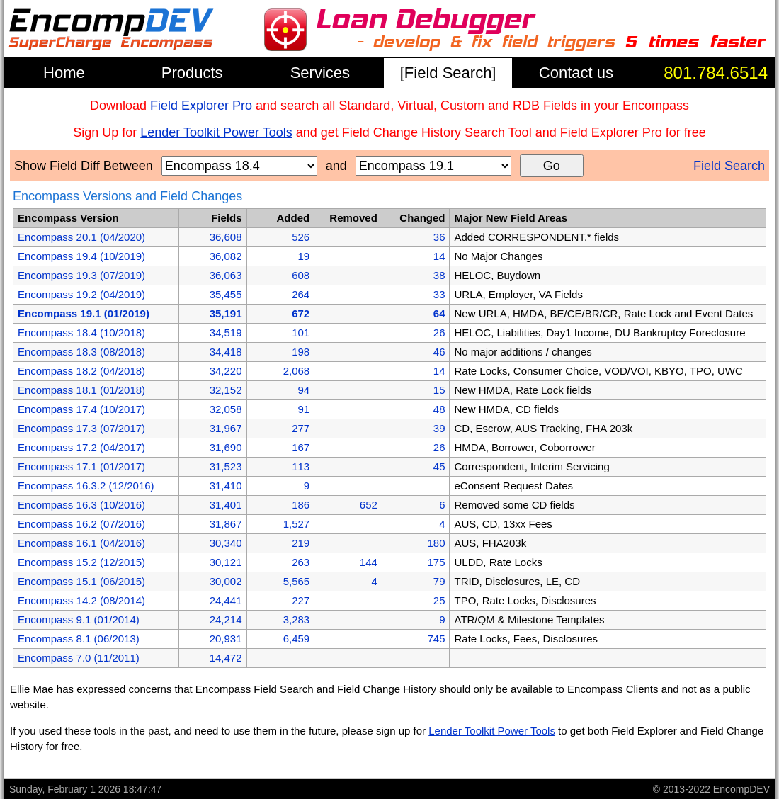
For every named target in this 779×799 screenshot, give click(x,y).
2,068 (296, 371)
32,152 (226, 390)
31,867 (226, 524)
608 (300, 275)
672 (300, 313)
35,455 (226, 294)
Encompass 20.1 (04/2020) (81, 237)
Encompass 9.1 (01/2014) (79, 619)
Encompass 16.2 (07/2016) (81, 524)
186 (300, 505)
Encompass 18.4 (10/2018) (81, 333)
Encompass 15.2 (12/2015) (81, 562)
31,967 (226, 428)
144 (368, 562)
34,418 (226, 352)
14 (439, 256)
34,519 (226, 333)
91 (303, 409)
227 (300, 600)
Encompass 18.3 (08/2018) (81, 352)
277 (300, 428)
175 (436, 562)
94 (303, 390)
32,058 (226, 409)
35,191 (226, 313)
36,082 (226, 256)
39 (439, 428)
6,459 (296, 639)
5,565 (296, 581)
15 (439, 390)
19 (303, 256)
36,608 (226, 237)
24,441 (226, 600)
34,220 (226, 371)
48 (439, 409)
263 (300, 562)
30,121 (226, 562)
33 (439, 294)
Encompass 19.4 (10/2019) (81, 256)
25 (439, 600)
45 (439, 466)
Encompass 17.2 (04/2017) (81, 447)
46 (439, 352)
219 (300, 543)
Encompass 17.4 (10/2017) (81, 409)
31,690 (226, 447)
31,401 (226, 505)
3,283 (296, 619)
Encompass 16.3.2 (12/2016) (86, 486)
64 (439, 313)
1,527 (296, 524)
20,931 (226, 639)
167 (300, 447)
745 (436, 639)
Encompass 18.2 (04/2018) (81, 371)
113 (300, 466)
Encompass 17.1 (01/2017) (81, 466)
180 (436, 543)
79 (439, 581)
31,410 (226, 486)
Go (551, 166)
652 (368, 505)
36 (439, 237)
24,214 (226, 619)
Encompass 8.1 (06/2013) (79, 639)
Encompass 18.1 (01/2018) (81, 390)
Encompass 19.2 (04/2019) (81, 294)
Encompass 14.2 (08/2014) (81, 600)
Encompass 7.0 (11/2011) (79, 658)
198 (300, 352)
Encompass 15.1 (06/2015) (81, 581)
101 (300, 333)
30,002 (226, 581)
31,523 (226, 466)
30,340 (226, 543)
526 (300, 237)
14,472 (226, 658)
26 (439, 333)
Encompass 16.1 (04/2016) (81, 543)
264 (300, 294)
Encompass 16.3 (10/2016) (81, 505)
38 (439, 275)
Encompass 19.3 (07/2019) (81, 275)
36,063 (226, 275)
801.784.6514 (716, 72)
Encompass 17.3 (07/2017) (81, 428)
